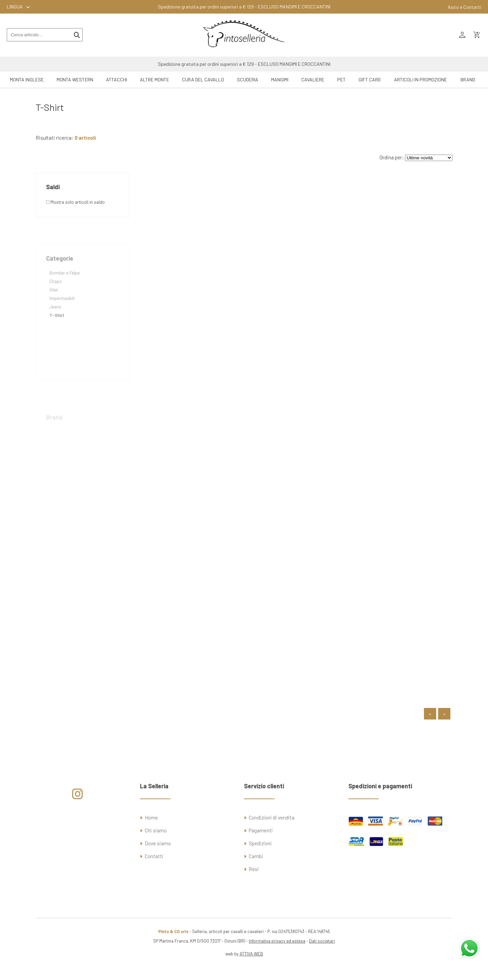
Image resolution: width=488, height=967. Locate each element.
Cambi (256, 856)
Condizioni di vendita (271, 817)
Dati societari (322, 941)
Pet (341, 79)
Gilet (53, 303)
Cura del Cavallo (203, 79)
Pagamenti (261, 830)
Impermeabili (62, 312)
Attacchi (116, 79)
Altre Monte (154, 79)
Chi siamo (156, 830)
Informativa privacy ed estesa (277, 941)
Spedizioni (260, 843)
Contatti (154, 856)
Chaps (55, 295)
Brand (468, 79)
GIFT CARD (370, 79)
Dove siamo (158, 843)
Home (151, 817)
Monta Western (75, 79)
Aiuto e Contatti (464, 7)
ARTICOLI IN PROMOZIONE (420, 79)
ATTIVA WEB (251, 953)
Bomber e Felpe (64, 286)
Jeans (55, 320)
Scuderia (247, 79)
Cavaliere (312, 79)
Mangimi (279, 79)
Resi (254, 869)
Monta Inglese (27, 79)
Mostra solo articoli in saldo (75, 202)
